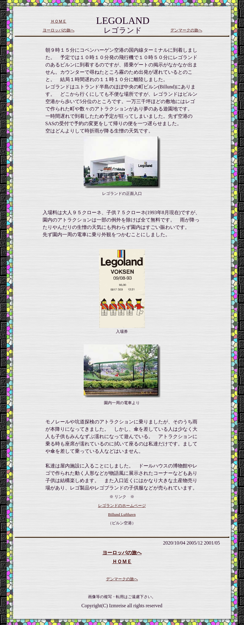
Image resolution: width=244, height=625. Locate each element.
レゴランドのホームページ (122, 505)
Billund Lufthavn (122, 514)
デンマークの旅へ (186, 30)
